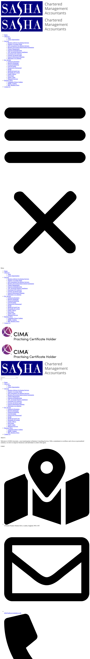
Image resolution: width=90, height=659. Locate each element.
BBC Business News (13, 85)
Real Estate (11, 75)
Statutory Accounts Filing (15, 44)
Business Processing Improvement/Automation (21, 47)
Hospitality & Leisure (14, 72)
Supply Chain (11, 77)
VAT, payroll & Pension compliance (18, 52)
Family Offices (12, 74)
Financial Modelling (13, 64)
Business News (8, 80)
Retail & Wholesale (13, 63)
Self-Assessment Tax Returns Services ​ (18, 46)
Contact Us (7, 87)
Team (9, 38)
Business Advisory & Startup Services (18, 42)
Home (6, 35)
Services (6, 41)
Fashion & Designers (13, 61)
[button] (45, 179)
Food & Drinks (12, 66)
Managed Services (13, 79)
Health (9, 69)
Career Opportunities (13, 39)
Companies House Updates (15, 82)
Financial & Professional (15, 68)
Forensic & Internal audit (15, 55)
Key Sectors (7, 60)
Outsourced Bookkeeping (15, 50)
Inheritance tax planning (14, 58)
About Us (7, 36)
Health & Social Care (14, 71)
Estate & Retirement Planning (16, 57)
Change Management (14, 49)
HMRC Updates (12, 83)
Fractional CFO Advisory (15, 53)
